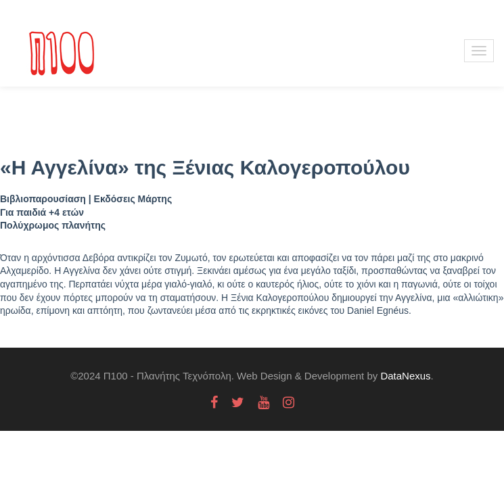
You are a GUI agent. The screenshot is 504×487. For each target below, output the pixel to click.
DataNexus (405, 375)
